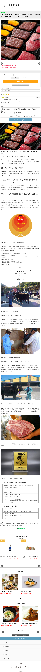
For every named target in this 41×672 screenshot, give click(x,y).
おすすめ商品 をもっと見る (20, 635)
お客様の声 (5, 650)
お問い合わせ (5, 658)
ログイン (4, 642)
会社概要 (4, 654)
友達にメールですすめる (5, 90)
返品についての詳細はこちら (6, 88)
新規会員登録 (5, 646)
